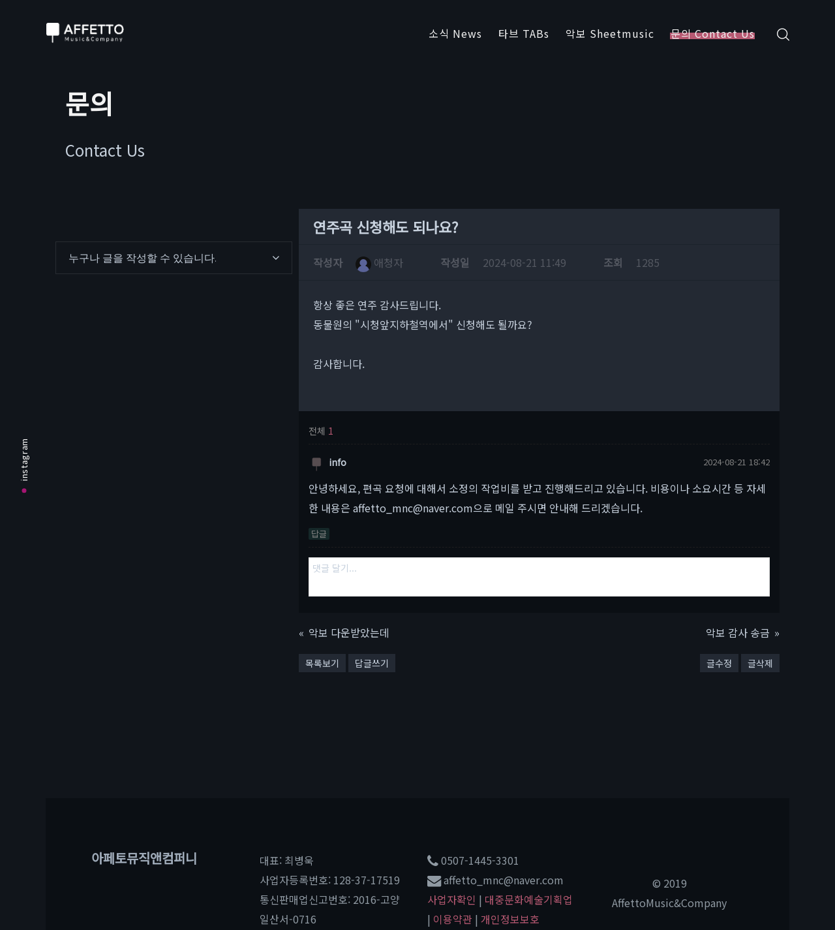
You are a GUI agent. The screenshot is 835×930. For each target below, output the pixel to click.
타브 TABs (523, 33)
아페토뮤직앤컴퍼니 (144, 857)
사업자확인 (451, 899)
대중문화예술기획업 (529, 899)
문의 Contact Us (713, 33)
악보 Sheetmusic (610, 33)
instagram (24, 464)
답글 (319, 534)
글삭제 (760, 663)
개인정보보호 (510, 919)
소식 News (455, 33)
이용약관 (452, 919)
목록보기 (322, 663)
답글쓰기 (372, 663)
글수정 (719, 663)
